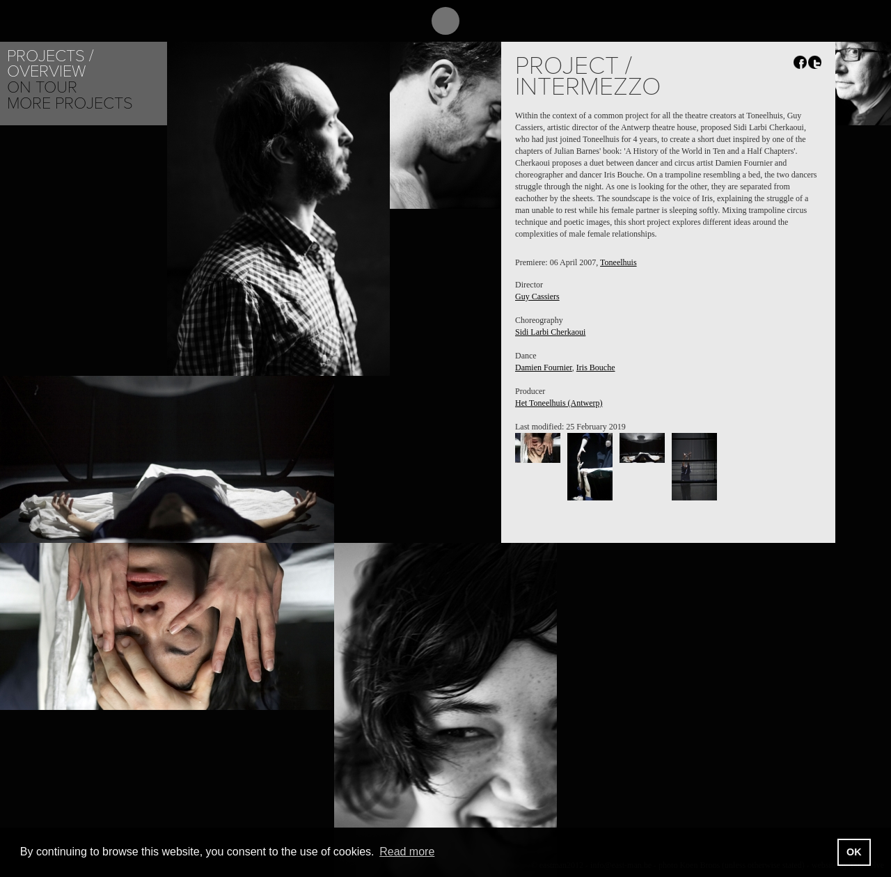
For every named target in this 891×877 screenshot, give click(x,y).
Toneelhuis (618, 262)
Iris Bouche (595, 367)
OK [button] (854, 852)
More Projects (70, 103)
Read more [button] (406, 852)
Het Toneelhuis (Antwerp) (559, 403)
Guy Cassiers (537, 296)
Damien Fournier (543, 367)
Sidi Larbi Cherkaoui (550, 332)
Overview (46, 71)
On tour (42, 87)
